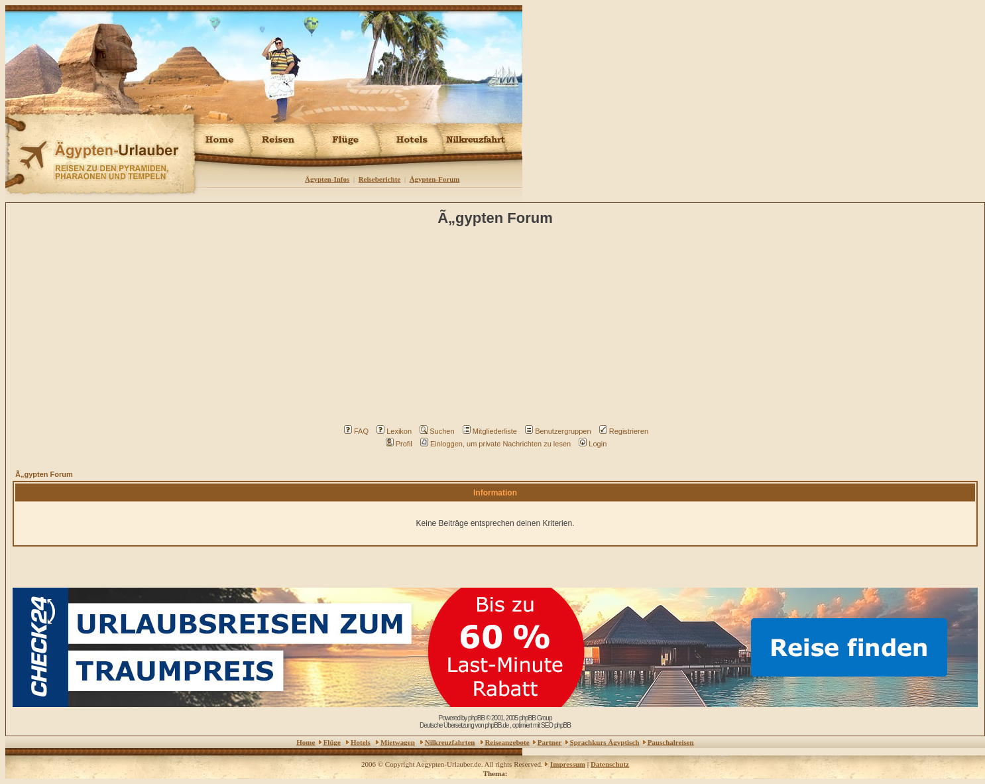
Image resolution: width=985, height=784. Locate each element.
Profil (399, 444)
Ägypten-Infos (327, 179)
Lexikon (394, 431)
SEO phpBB (556, 725)
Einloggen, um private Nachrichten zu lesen (495, 444)
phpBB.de (496, 725)
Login (593, 444)
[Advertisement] (497, 329)
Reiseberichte (380, 179)
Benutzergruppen (558, 431)
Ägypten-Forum (435, 179)
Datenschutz (610, 764)
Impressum (567, 764)
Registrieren (623, 431)
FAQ (356, 431)
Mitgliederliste (490, 431)
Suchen (437, 431)
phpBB (476, 718)
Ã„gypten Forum (44, 474)
